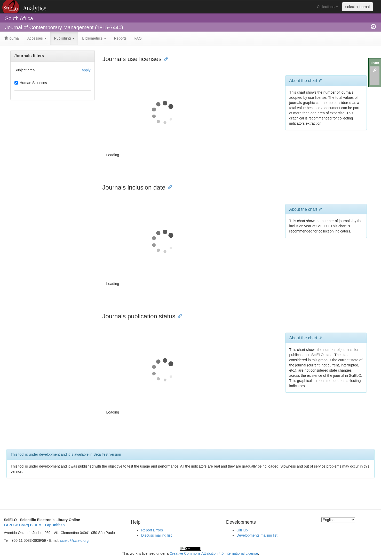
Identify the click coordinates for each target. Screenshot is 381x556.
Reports (120, 38)
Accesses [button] (36, 38)
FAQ (138, 38)
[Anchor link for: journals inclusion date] (168, 187)
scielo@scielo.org (74, 540)
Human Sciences (30, 83)
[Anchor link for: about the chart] (319, 80)
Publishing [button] (64, 38)
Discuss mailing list (156, 535)
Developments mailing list (256, 535)
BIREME (37, 525)
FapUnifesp (55, 525)
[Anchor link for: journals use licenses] (165, 58)
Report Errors (152, 530)
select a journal (357, 7)
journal (12, 38)
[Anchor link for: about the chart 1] (319, 209)
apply (86, 70)
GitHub (242, 530)
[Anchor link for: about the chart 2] (319, 337)
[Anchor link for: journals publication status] (178, 315)
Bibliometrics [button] (94, 38)
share (375, 63)
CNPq (24, 525)
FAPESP (11, 525)
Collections (327, 7)
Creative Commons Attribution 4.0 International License (214, 553)
